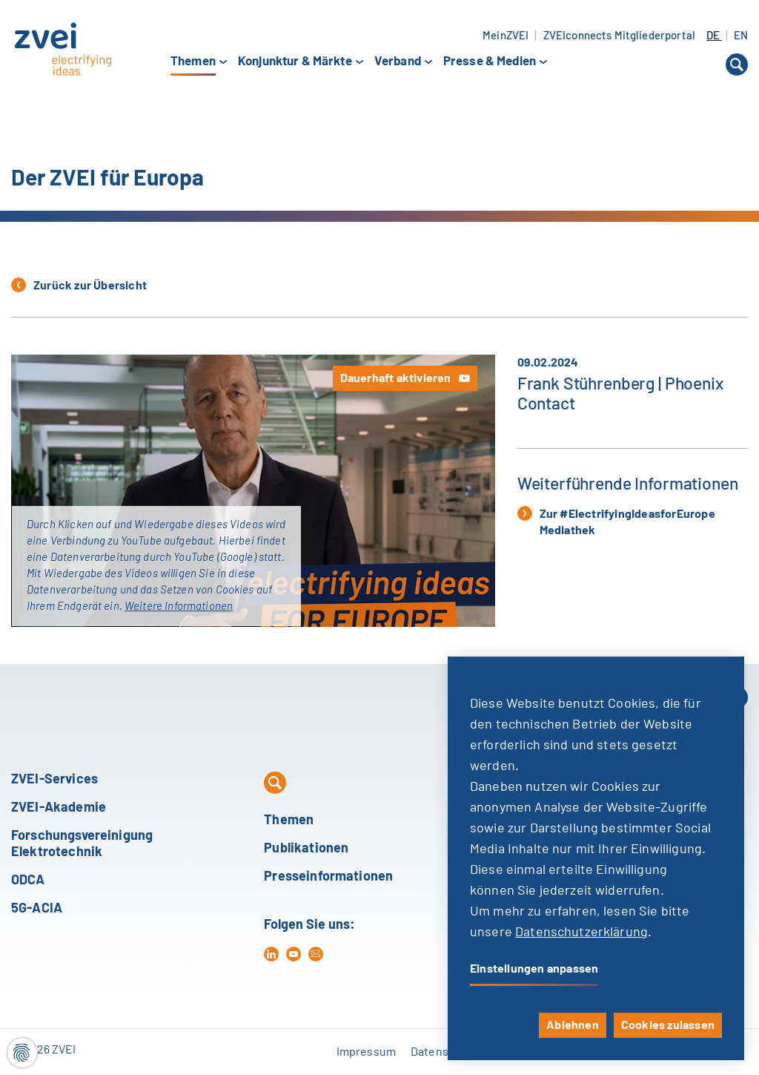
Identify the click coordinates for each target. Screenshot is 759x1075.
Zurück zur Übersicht (79, 284)
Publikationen (306, 848)
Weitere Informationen (179, 606)
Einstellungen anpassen (534, 969)
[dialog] (596, 858)
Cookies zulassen (668, 1025)
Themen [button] (193, 62)
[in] (271, 954)
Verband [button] (397, 61)
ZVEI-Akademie (58, 808)
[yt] (293, 954)
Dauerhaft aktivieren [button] (395, 378)
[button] (737, 64)
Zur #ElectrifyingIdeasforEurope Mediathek (616, 521)
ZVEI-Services (54, 779)
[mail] (315, 954)
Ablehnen (572, 1025)
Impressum (366, 1052)
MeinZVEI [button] (505, 36)
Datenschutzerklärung (581, 932)
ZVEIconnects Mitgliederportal (619, 36)
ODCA (28, 880)
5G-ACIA (36, 908)
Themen (289, 820)
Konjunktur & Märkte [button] (295, 61)
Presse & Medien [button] (489, 61)
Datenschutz (444, 1052)
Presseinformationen (328, 877)
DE (714, 36)
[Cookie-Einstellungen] (22, 1053)
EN (741, 36)
